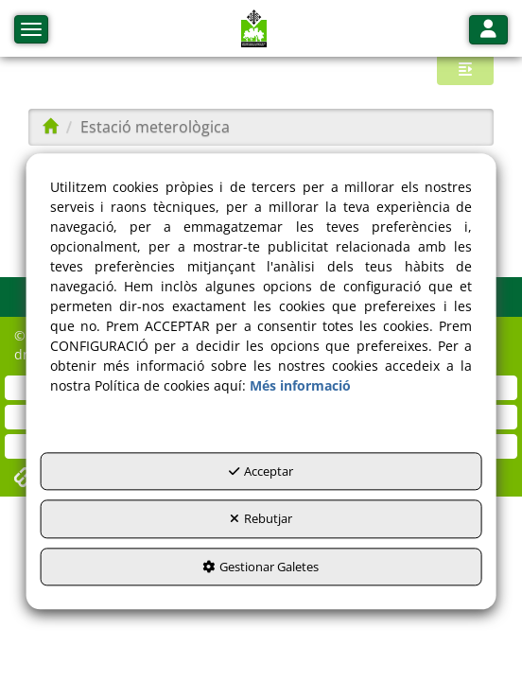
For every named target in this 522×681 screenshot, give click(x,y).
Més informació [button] (300, 385)
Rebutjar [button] (261, 518)
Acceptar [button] (261, 471)
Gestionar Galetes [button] (260, 566)
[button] (254, 28)
